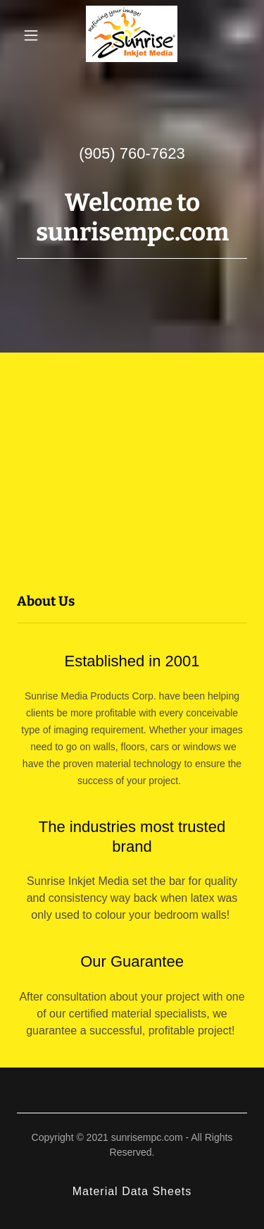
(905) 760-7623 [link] (131, 153)
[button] (31, 35)
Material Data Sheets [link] (132, 1191)
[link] (131, 35)
